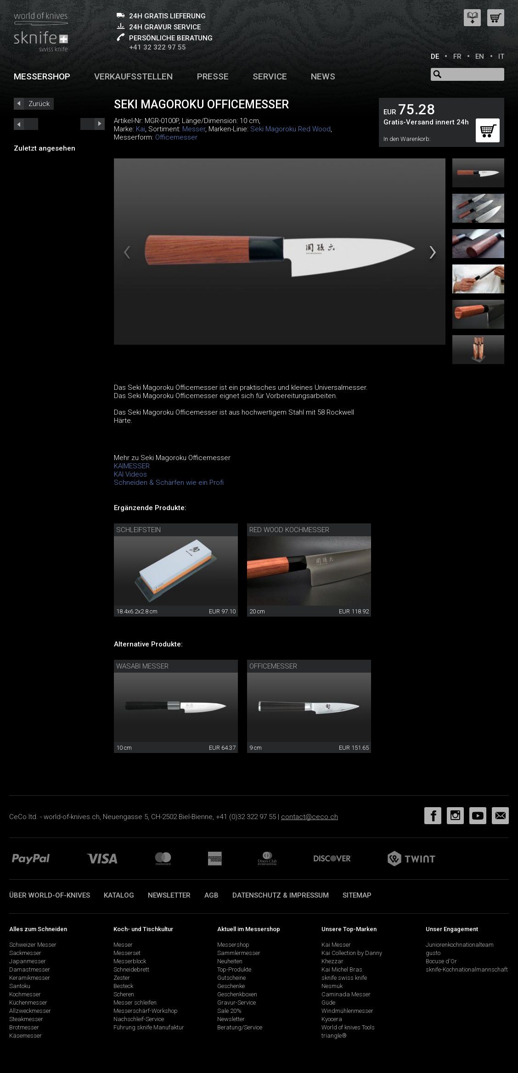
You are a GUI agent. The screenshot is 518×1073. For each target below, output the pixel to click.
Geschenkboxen (237, 994)
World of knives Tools (348, 1027)
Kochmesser (25, 994)
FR (457, 56)
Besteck (123, 986)
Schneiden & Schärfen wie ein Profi (169, 482)
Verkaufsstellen (133, 76)
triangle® (334, 1035)
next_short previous (26, 124)
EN (479, 56)
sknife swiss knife (344, 977)
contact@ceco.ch (309, 817)
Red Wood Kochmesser (289, 530)
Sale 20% (229, 1010)
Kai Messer (336, 944)
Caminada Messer (346, 994)
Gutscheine (231, 977)
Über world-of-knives (49, 895)
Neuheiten (229, 961)
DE (435, 56)
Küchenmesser (28, 1002)
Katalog (119, 895)
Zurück (39, 104)
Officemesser (176, 137)
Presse (213, 76)
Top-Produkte (234, 969)
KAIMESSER (132, 466)
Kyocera (331, 1019)
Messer (193, 129)
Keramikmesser (29, 977)
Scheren (123, 994)
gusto (433, 952)
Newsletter (169, 895)
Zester (121, 977)
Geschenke (231, 986)
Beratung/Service (239, 1027)
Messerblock (129, 961)
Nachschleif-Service (138, 1019)
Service (270, 76)
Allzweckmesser (30, 1010)
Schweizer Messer (32, 944)
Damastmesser (29, 969)
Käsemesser (25, 1035)
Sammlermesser (238, 952)
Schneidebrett (131, 969)
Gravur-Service (236, 1002)
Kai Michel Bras (341, 969)
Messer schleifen (135, 1002)
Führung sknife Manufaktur (148, 1027)
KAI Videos (130, 474)
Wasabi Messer (142, 666)
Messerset (127, 952)
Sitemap (357, 895)
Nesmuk (332, 986)
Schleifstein (138, 530)
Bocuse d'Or (441, 961)
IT (501, 56)
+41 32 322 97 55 (157, 47)
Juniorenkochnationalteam (460, 944)
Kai (140, 129)
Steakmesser (26, 1019)
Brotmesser (24, 1027)
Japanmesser (27, 961)
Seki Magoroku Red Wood (290, 129)
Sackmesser (25, 952)
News (323, 76)
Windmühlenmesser (347, 1010)
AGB (211, 895)
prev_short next (92, 124)
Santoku (19, 986)
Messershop (42, 76)
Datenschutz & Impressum (280, 895)
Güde (328, 1002)
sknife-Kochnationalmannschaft (467, 969)
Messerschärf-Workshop (145, 1010)
